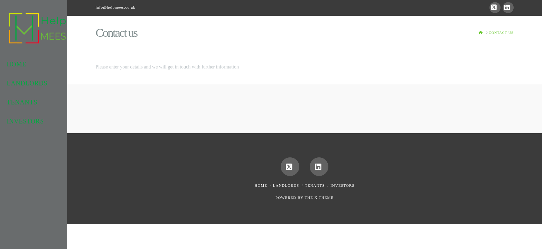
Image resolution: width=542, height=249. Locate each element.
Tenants (315, 185)
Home (261, 185)
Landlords (286, 185)
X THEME (324, 197)
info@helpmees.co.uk (115, 7)
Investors (342, 185)
